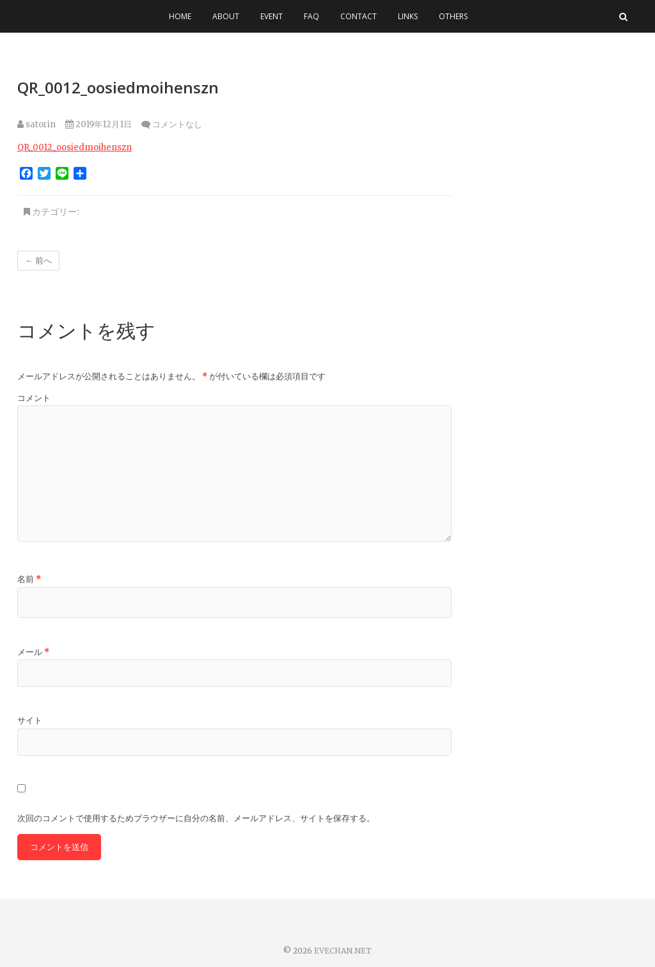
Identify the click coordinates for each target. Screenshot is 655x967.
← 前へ (38, 260)
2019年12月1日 (98, 124)
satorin (36, 124)
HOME (180, 16)
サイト (29, 720)
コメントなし (177, 124)
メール (33, 652)
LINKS (408, 16)
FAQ (311, 16)
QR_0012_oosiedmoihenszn (74, 147)
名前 (29, 579)
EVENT (271, 16)
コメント (34, 398)
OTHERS (453, 16)
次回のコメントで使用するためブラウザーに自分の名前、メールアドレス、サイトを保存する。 (196, 818)
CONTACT (358, 16)
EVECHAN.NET (343, 950)
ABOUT (225, 16)
